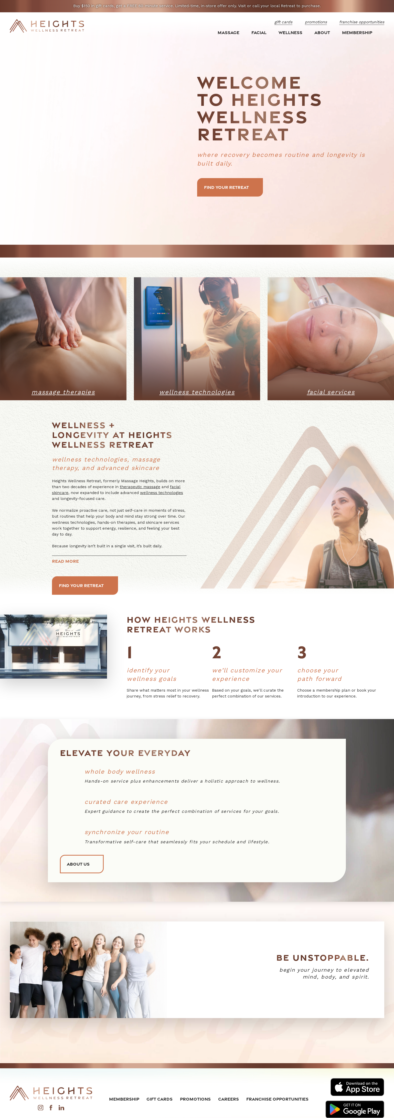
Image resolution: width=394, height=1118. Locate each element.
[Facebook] (51, 1109)
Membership (124, 1099)
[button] (378, 229)
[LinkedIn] (61, 1109)
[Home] (47, 26)
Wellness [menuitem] (290, 32)
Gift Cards (159, 1099)
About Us (82, 864)
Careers (228, 1099)
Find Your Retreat (230, 187)
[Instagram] (41, 1109)
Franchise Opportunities (277, 1099)
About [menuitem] (322, 32)
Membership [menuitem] (357, 32)
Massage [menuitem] (228, 32)
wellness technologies (161, 492)
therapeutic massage (140, 487)
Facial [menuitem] (259, 32)
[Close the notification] (383, 6)
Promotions (195, 1099)
